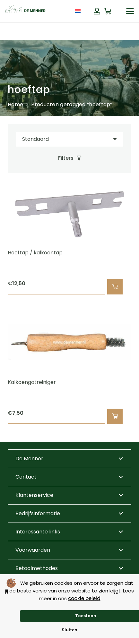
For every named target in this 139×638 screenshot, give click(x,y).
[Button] (97, 11)
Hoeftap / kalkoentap (35, 252)
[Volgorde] (69, 139)
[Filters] (69, 158)
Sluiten (69, 630)
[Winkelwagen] (108, 11)
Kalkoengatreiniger (32, 382)
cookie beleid (84, 598)
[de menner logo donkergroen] (25, 11)
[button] (130, 11)
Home (15, 104)
